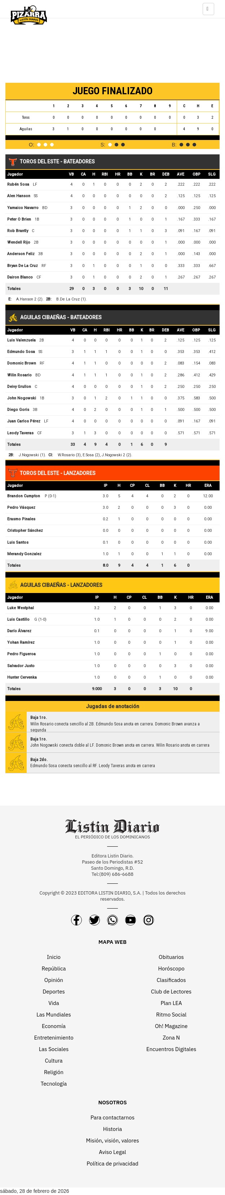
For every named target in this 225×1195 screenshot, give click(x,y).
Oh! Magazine (171, 1026)
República (54, 968)
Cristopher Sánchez (25, 530)
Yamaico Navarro (23, 207)
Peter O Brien (19, 219)
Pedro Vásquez (21, 507)
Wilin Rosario (19, 375)
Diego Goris (18, 409)
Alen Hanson (18, 196)
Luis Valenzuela (21, 340)
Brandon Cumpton (23, 496)
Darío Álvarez (19, 631)
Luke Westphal (20, 608)
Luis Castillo (18, 619)
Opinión (53, 980)
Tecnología (54, 1083)
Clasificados (171, 980)
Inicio (54, 957)
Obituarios (171, 957)
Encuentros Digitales (171, 1049)
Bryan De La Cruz (22, 265)
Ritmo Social (171, 1014)
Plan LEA (171, 1003)
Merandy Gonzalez (24, 554)
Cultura (53, 1060)
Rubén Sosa (18, 184)
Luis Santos (17, 542)
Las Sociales (54, 1049)
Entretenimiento (53, 1037)
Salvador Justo (21, 666)
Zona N (171, 1037)
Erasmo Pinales (21, 519)
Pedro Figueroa (21, 654)
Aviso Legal (112, 1152)
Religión (53, 1072)
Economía (54, 1026)
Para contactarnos (112, 1117)
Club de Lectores (171, 991)
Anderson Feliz (21, 254)
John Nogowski (21, 398)
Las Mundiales (53, 1014)
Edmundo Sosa (21, 351)
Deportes (54, 991)
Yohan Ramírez (21, 642)
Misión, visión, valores (112, 1140)
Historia (112, 1129)
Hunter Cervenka (22, 677)
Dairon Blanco (20, 277)
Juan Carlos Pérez (23, 421)
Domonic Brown (21, 363)
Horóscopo (171, 968)
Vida (53, 1003)
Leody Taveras (20, 433)
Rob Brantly (17, 230)
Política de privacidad (112, 1163)
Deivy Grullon (19, 386)
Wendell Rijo (18, 242)
